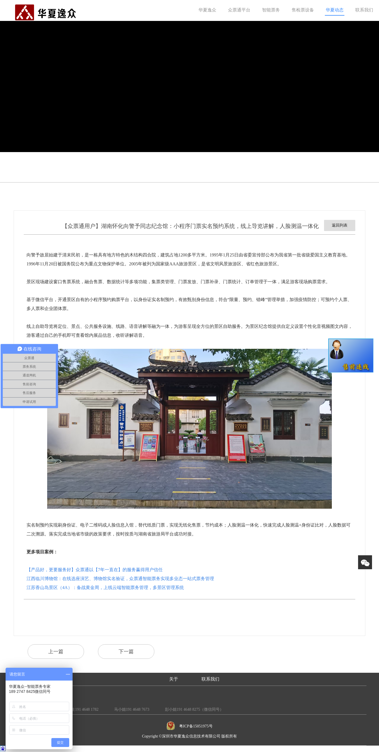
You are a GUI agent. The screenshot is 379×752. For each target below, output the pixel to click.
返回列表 (339, 225)
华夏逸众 (207, 10)
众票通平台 (239, 10)
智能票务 (271, 10)
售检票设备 (303, 10)
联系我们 (364, 10)
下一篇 (126, 651)
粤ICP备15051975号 (196, 726)
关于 (173, 679)
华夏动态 (335, 10)
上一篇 (55, 651)
